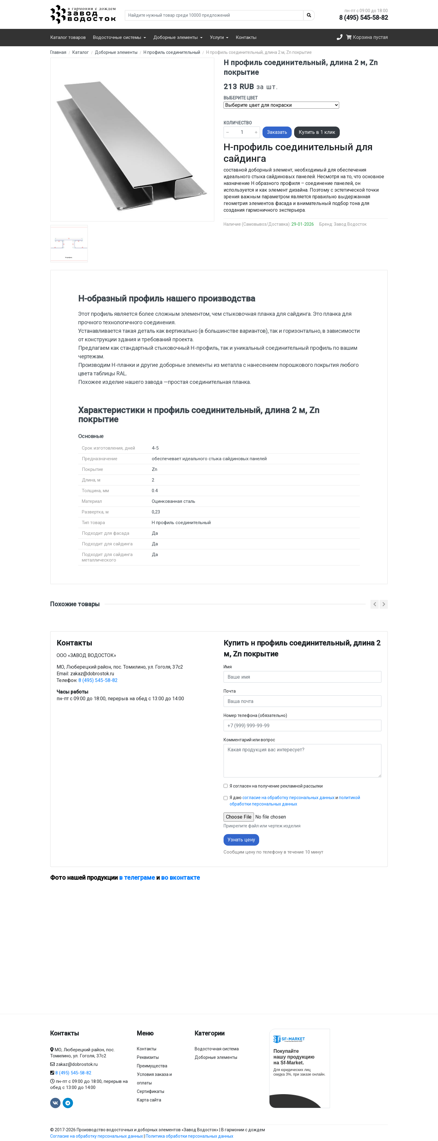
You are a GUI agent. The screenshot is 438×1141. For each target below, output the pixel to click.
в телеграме (137, 877)
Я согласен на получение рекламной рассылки (276, 786)
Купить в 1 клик (317, 132)
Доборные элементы (216, 1057)
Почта (230, 691)
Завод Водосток (350, 224)
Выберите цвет (241, 98)
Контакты (246, 37)
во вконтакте (180, 877)
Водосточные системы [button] (117, 37)
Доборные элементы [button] (176, 37)
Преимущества (152, 1065)
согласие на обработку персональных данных (288, 797)
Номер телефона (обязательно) (255, 715)
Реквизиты (148, 1057)
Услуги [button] (217, 37)
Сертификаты (150, 1091)
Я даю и (295, 800)
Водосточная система (217, 1048)
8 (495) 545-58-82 (363, 17)
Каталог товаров (68, 37)
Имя (228, 666)
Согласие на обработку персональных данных (96, 1136)
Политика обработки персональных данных (189, 1136)
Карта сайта (149, 1100)
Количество (238, 122)
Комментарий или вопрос (249, 739)
